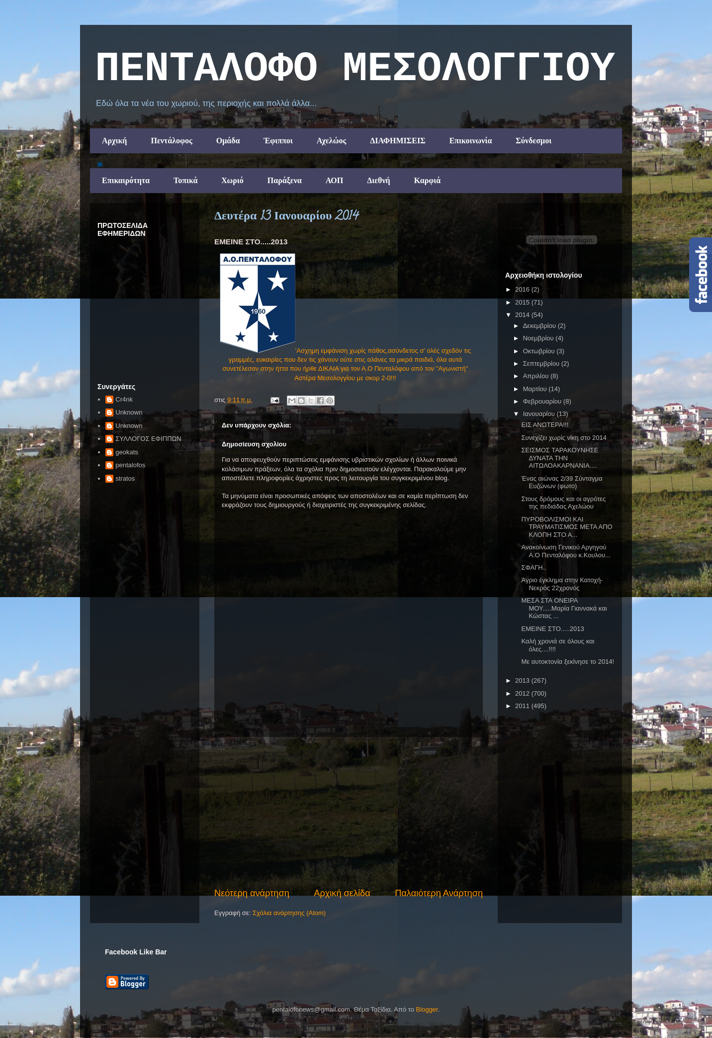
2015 (523, 302)
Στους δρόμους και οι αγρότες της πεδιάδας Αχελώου (563, 503)
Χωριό (232, 180)
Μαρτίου (536, 389)
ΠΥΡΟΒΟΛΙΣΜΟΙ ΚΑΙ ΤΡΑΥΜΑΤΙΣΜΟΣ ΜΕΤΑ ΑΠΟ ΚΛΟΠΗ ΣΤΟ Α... (566, 527)
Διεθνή (378, 180)
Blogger (427, 1009)
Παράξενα (284, 180)
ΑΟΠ (335, 180)
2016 (523, 289)
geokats (126, 452)
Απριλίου (536, 376)
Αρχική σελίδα (342, 893)
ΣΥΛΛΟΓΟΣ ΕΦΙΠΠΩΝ (148, 438)
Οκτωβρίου (539, 351)
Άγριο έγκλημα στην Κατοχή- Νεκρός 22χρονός (562, 584)
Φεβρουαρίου (543, 401)
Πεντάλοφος (171, 140)
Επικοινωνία (470, 140)
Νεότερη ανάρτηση (251, 893)
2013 (523, 680)
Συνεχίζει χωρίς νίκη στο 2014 (563, 437)
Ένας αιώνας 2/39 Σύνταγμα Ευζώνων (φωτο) (561, 482)
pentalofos (130, 465)
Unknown (128, 412)
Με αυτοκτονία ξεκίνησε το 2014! (567, 661)
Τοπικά (185, 180)
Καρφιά (427, 180)
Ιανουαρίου (540, 413)
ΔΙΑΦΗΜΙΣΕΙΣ (398, 140)
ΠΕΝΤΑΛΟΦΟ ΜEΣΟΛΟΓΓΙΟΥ (355, 69)
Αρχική (114, 140)
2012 (523, 693)
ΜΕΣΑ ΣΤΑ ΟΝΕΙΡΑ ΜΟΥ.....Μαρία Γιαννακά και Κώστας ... (564, 608)
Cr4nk (124, 399)
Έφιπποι (278, 140)
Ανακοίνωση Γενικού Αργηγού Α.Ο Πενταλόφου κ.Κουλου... (566, 551)
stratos (125, 478)
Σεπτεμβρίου (542, 363)
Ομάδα (228, 140)
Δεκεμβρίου (540, 325)
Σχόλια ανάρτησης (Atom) (289, 913)
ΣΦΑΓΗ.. (533, 567)
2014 (523, 314)
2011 (523, 706)
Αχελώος (331, 140)
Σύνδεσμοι (533, 140)
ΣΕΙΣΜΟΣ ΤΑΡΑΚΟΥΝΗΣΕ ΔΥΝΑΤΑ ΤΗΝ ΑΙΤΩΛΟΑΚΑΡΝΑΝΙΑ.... (559, 457)
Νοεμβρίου (539, 338)
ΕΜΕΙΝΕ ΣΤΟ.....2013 (552, 628)
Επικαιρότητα (126, 180)
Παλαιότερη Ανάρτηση (439, 893)
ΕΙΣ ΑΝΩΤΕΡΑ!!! (544, 424)
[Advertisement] (348, 812)
